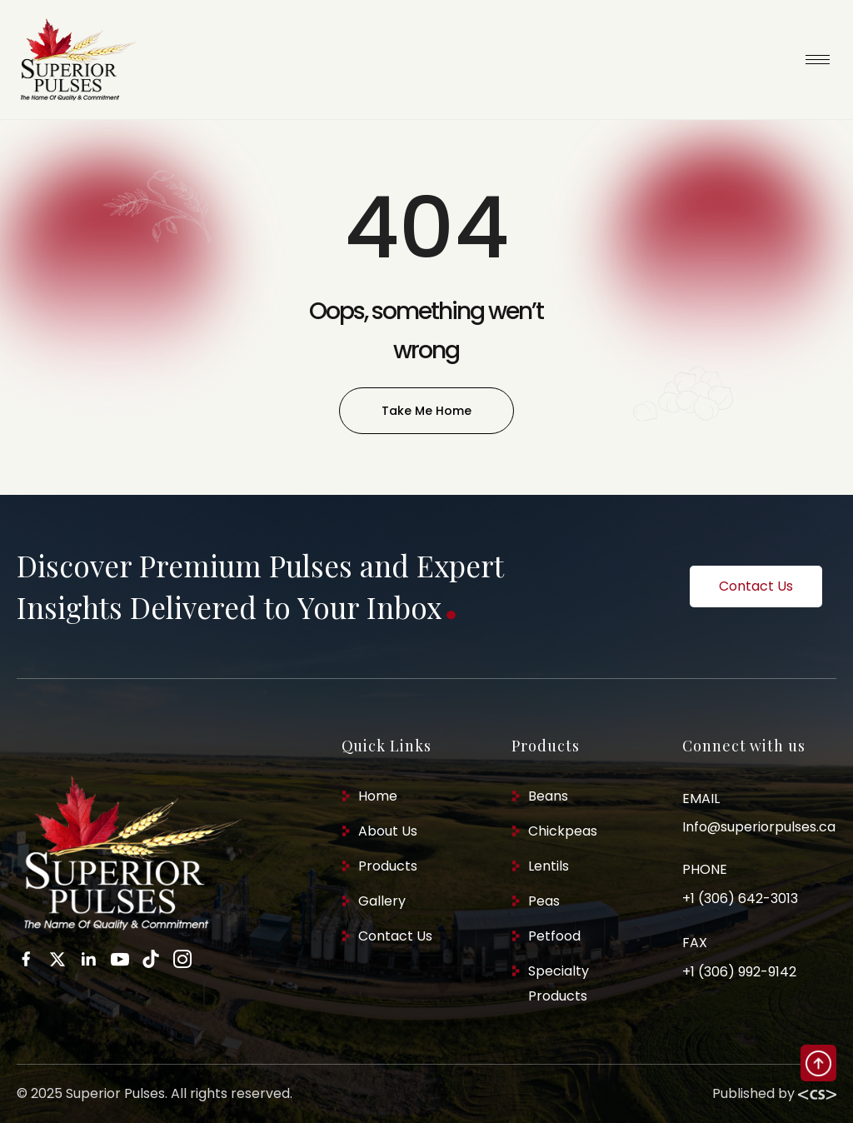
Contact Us (395, 936)
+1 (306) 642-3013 (740, 898)
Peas (544, 901)
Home (377, 796)
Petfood (554, 936)
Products (387, 866)
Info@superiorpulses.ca (759, 826)
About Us (387, 831)
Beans (548, 796)
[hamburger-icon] (817, 59)
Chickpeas (562, 831)
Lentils (548, 866)
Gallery (382, 901)
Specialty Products (558, 983)
